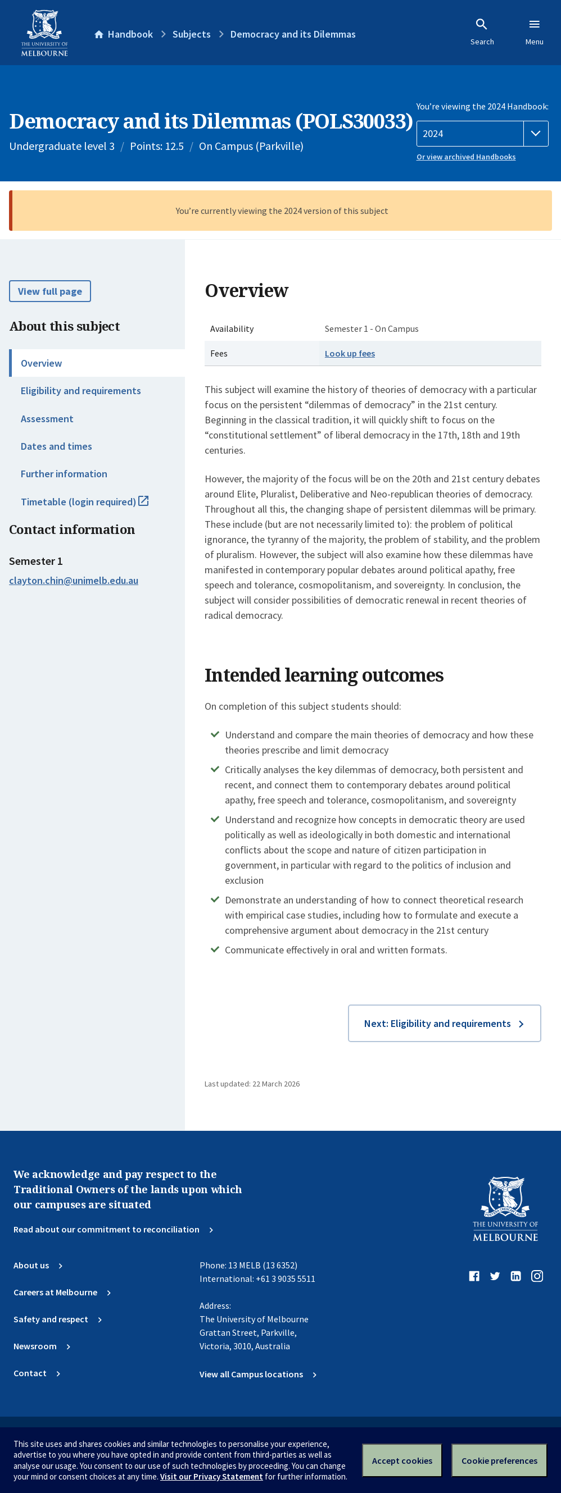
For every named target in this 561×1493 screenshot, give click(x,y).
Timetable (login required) (97, 506)
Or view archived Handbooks (466, 157)
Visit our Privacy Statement (211, 1476)
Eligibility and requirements (81, 390)
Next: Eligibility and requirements (437, 1023)
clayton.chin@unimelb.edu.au (73, 581)
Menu (535, 32)
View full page (50, 291)
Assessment (47, 418)
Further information (64, 473)
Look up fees (350, 353)
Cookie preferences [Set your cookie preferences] (499, 1460)
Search (482, 32)
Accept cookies (402, 1460)
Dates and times (56, 446)
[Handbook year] (482, 133)
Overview (41, 363)
